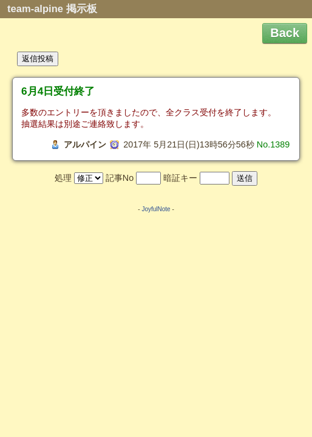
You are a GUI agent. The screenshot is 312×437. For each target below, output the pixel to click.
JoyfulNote (155, 209)
